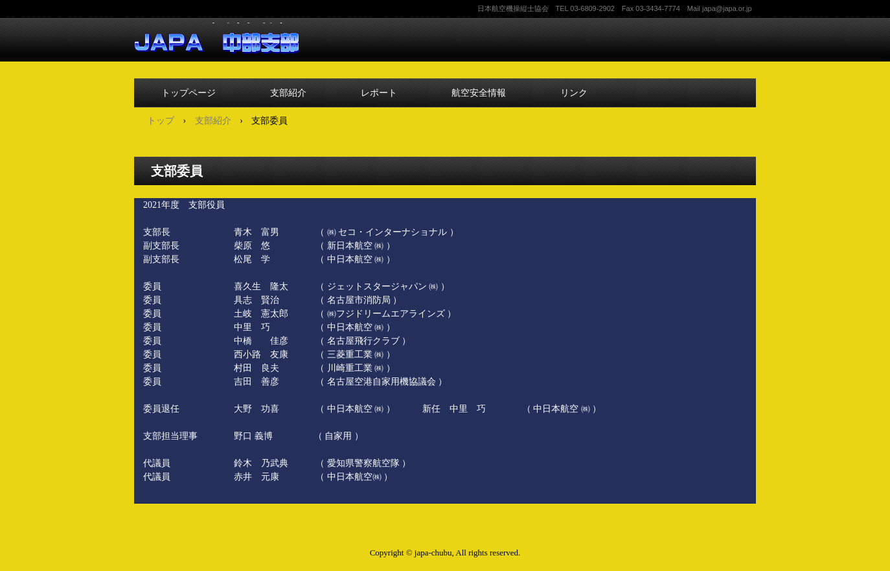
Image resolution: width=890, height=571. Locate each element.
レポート (379, 92)
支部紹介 (288, 92)
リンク (574, 92)
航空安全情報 (478, 92)
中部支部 (216, 38)
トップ (160, 121)
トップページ (188, 92)
